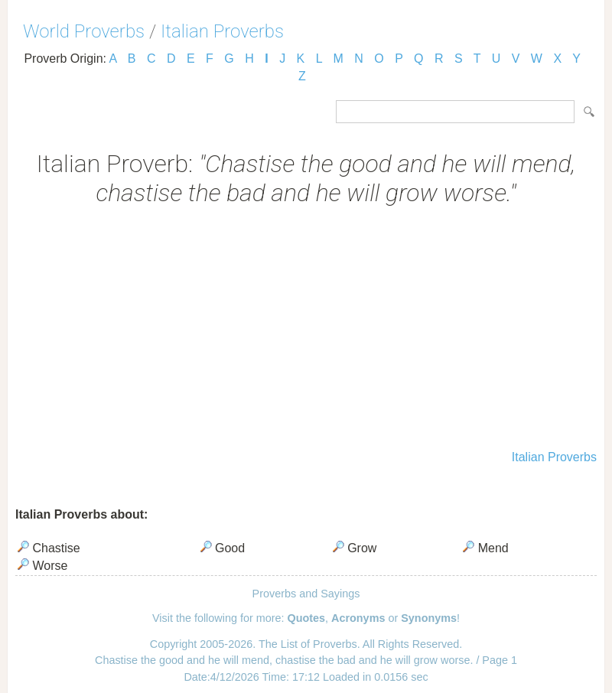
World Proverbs (84, 31)
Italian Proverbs (222, 31)
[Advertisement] (306, 330)
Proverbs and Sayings (306, 593)
